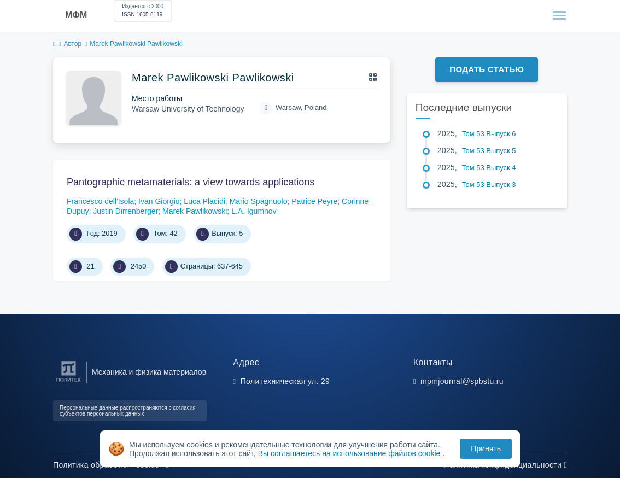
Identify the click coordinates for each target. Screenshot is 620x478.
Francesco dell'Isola (100, 201)
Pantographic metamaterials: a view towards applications (190, 182)
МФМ (76, 15)
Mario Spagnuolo (259, 201)
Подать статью (486, 69)
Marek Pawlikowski (194, 211)
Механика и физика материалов (149, 372)
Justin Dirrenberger (125, 211)
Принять (486, 448)
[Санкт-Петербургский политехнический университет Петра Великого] (68, 382)
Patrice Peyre (314, 201)
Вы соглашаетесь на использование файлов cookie (350, 453)
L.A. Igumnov (254, 211)
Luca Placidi (204, 201)
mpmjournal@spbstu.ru (462, 381)
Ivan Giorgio (158, 201)
